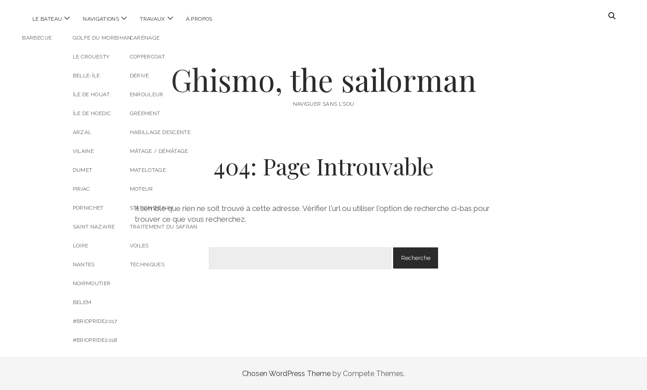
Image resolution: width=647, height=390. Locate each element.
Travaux (152, 19)
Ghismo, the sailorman (323, 79)
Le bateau (47, 19)
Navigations (101, 19)
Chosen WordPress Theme (286, 373)
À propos (199, 19)
